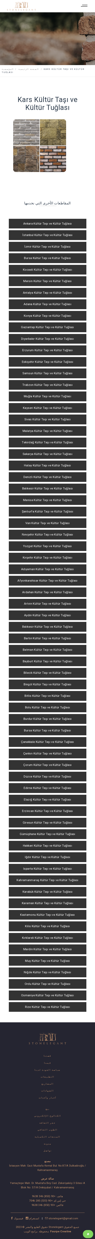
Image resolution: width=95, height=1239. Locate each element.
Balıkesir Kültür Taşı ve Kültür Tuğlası (47, 488)
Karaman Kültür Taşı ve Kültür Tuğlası (47, 903)
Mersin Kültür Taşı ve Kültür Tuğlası (47, 281)
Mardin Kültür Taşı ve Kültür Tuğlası (47, 949)
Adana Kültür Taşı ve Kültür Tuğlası (47, 304)
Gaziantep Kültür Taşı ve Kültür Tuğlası (47, 327)
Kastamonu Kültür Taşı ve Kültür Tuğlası (47, 915)
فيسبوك (17, 1218)
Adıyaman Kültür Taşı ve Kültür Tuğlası (47, 569)
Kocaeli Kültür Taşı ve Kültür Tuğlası (47, 269)
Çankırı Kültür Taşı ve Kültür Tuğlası (47, 753)
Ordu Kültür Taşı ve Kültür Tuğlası (48, 984)
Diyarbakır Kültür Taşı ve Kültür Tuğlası (47, 339)
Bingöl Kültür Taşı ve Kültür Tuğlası (47, 684)
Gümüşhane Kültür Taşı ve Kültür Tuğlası (47, 834)
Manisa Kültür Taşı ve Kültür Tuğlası (47, 500)
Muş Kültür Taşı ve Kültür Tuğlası (47, 961)
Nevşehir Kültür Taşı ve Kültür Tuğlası (47, 534)
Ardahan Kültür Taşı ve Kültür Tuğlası (47, 592)
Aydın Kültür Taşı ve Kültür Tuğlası (47, 615)
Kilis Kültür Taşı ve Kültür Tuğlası (47, 926)
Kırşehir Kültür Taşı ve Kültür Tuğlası (47, 557)
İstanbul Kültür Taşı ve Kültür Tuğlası (47, 235)
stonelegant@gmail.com (61, 1218)
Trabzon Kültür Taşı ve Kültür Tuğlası (47, 385)
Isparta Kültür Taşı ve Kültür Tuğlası (47, 869)
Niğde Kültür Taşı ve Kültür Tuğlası (47, 972)
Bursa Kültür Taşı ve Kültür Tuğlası (47, 258)
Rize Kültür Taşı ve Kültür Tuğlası (47, 1007)
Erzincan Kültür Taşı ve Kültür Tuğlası (47, 811)
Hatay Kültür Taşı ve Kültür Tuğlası (47, 465)
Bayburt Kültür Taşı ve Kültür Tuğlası (47, 661)
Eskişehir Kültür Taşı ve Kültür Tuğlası (47, 362)
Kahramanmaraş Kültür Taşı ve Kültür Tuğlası (47, 880)
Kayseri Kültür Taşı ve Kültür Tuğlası (47, 408)
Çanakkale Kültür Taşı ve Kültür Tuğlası (47, 742)
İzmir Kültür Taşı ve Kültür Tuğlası (47, 246)
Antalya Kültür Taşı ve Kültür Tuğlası (47, 293)
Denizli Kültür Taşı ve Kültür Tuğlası (47, 477)
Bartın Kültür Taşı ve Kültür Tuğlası (47, 638)
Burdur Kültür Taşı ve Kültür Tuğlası (47, 719)
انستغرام (33, 1218)
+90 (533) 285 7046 (41, 1201)
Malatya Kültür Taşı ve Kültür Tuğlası (47, 431)
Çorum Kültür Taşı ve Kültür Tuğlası (47, 765)
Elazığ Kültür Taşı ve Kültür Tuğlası (47, 799)
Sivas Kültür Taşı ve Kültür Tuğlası (47, 419)
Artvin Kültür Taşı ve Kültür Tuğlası (47, 603)
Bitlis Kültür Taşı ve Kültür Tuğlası (47, 696)
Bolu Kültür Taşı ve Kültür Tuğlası (47, 707)
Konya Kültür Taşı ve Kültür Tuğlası (47, 316)
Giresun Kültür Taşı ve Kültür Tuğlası (47, 822)
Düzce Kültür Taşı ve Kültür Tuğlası (47, 776)
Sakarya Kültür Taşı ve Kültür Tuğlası (47, 454)
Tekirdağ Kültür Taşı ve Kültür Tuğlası (47, 442)
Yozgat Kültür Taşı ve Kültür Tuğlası (47, 546)
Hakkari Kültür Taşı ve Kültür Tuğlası (47, 845)
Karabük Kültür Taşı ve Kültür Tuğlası (48, 892)
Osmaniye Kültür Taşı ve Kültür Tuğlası (47, 995)
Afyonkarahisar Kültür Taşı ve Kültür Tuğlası (47, 580)
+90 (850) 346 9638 (44, 1196)
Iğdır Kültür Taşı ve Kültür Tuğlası (47, 857)
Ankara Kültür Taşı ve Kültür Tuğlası (47, 223)
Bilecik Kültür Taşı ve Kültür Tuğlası (48, 673)
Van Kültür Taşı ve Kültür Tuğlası (47, 523)
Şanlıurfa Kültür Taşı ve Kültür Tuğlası (47, 511)
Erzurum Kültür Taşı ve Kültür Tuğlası (47, 350)
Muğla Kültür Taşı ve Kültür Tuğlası (47, 396)
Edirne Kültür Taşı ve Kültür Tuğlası (47, 788)
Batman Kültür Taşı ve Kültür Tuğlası (47, 650)
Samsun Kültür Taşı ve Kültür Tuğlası (47, 373)
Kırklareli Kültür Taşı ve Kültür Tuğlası (47, 938)
